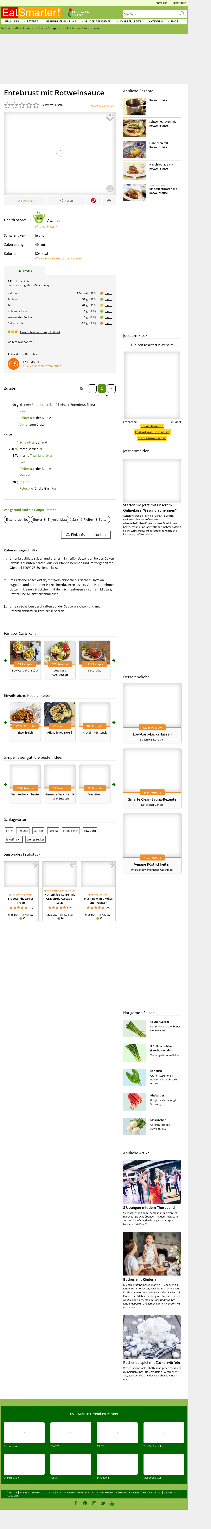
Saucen (38, 831)
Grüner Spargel (160, 1022)
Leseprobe (130, 422)
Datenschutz (85, 1492)
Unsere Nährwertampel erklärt (40, 332)
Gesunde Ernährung (61, 21)
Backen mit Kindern (139, 1279)
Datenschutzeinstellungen (111, 1492)
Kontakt (49, 1492)
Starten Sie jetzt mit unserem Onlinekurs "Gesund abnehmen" (152, 486)
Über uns (12, 1492)
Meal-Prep (94, 794)
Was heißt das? (46, 226)
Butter (24, 424)
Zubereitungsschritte (20, 550)
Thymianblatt (57, 519)
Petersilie (26, 488)
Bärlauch (156, 1071)
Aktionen (156, 21)
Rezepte (32, 21)
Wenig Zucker (35, 839)
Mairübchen (158, 1120)
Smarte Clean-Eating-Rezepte (152, 799)
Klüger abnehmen (97, 21)
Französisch (71, 831)
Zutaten (11, 388)
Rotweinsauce (158, 100)
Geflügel (22, 831)
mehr (108, 293)
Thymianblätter (41, 455)
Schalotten (27, 442)
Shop (174, 21)
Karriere (24, 1492)
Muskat (24, 475)
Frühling (12, 21)
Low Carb (90, 831)
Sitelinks (37, 1492)
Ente (9, 831)
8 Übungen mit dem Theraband (149, 1207)
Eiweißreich (25, 732)
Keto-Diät (94, 670)
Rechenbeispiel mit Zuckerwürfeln (151, 1362)
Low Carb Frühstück (25, 670)
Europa (53, 831)
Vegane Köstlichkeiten (152, 864)
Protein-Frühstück (95, 732)
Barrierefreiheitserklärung (145, 1492)
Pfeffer (24, 418)
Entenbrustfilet (43, 405)
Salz (22, 411)
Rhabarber (157, 1095)
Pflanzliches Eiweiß (59, 732)
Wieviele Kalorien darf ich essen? (58, 258)
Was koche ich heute (25, 794)
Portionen (101, 395)
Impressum (69, 1492)
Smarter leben (130, 21)
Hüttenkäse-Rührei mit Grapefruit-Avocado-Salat (59, 898)
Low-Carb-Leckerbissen (152, 734)
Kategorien (13, 1495)
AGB (59, 1492)
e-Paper (176, 422)
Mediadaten (170, 1492)
